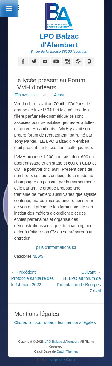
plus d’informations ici (56, 247)
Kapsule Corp (62, 359)
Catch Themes (67, 351)
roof (61, 95)
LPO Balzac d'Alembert (59, 40)
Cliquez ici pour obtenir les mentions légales (55, 322)
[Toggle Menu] (9, 8)
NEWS (38, 256)
